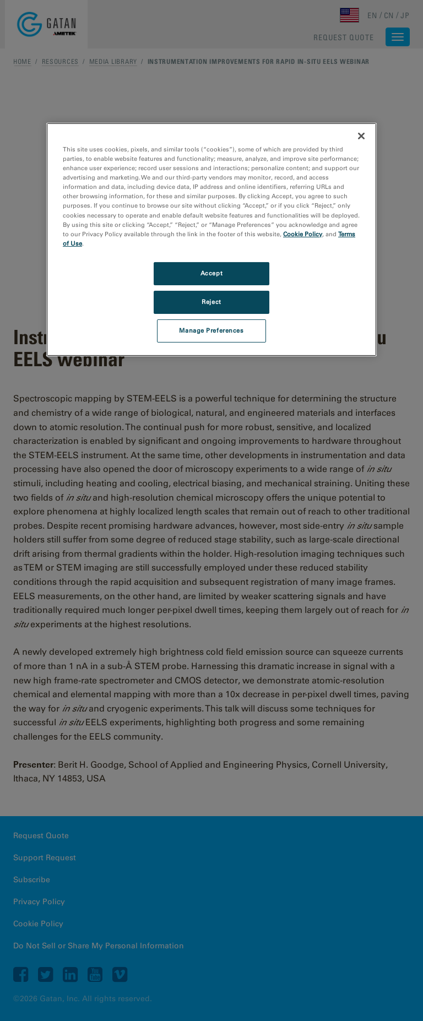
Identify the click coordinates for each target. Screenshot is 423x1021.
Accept (211, 273)
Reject (211, 302)
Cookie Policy (302, 234)
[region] (211, 239)
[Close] (361, 136)
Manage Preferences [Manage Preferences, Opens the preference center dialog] (211, 330)
